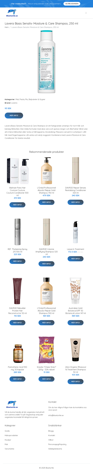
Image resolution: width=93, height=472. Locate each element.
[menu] (86, 13)
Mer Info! (14, 115)
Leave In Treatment (75, 249)
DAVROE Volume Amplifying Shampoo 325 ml (46, 251)
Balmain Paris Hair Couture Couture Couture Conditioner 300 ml (17, 192)
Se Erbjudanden (71, 4)
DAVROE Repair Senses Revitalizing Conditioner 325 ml (75, 190)
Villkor (51, 440)
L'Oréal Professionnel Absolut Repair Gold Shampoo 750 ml (46, 190)
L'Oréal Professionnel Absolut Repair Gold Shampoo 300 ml (46, 310)
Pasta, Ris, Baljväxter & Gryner (32, 99)
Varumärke (9, 449)
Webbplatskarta (55, 449)
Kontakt (51, 435)
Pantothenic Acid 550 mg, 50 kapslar (17, 368)
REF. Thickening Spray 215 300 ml (17, 250)
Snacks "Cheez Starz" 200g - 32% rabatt (46, 368)
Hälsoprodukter (11, 435)
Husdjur (8, 440)
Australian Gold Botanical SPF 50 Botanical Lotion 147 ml (76, 310)
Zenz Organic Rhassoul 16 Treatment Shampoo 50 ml (75, 369)
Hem (7, 27)
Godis (7, 431)
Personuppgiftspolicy (57, 444)
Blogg (51, 431)
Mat (17, 99)
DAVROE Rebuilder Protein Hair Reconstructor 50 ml (17, 310)
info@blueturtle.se (56, 415)
